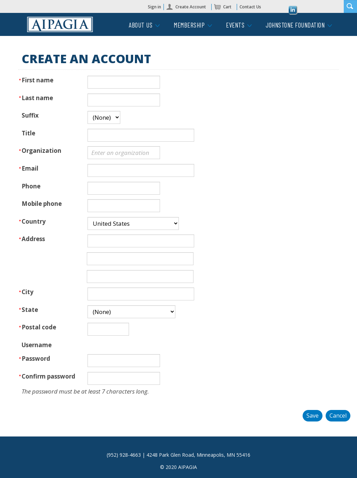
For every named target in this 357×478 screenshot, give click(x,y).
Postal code (39, 327)
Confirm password (48, 376)
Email (30, 168)
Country (34, 221)
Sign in (154, 7)
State (30, 310)
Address (33, 239)
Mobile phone (42, 204)
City (27, 292)
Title (28, 133)
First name (37, 80)
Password (36, 358)
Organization (41, 151)
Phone (31, 186)
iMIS (60, 24)
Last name (37, 98)
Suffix (30, 115)
